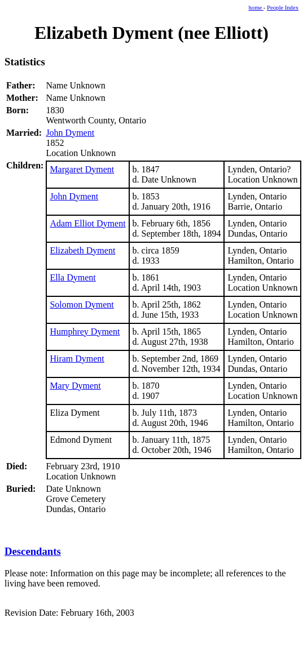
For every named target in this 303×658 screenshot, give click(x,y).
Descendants (33, 551)
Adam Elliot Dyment (87, 223)
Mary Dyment (75, 385)
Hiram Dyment (77, 358)
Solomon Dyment (81, 304)
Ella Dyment (72, 277)
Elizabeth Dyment (82, 250)
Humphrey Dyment (85, 331)
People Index (282, 8)
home (256, 8)
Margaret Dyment (82, 169)
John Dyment (70, 132)
